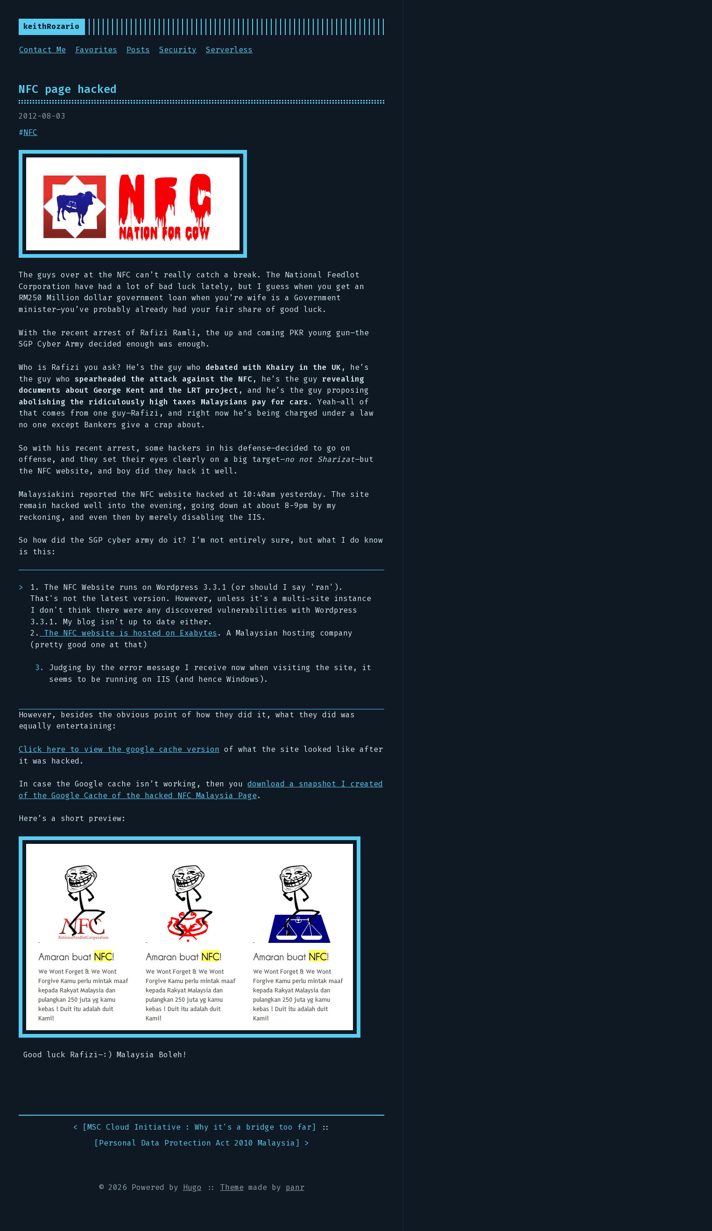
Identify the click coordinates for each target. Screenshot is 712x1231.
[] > (201, 1143)
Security (178, 50)
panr (295, 1187)
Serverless (229, 50)
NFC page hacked (68, 89)
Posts (138, 50)
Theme (232, 1187)
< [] (194, 1127)
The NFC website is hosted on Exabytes (128, 633)
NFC (30, 132)
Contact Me (42, 50)
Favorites (96, 50)
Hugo (192, 1187)
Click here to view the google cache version (119, 749)
